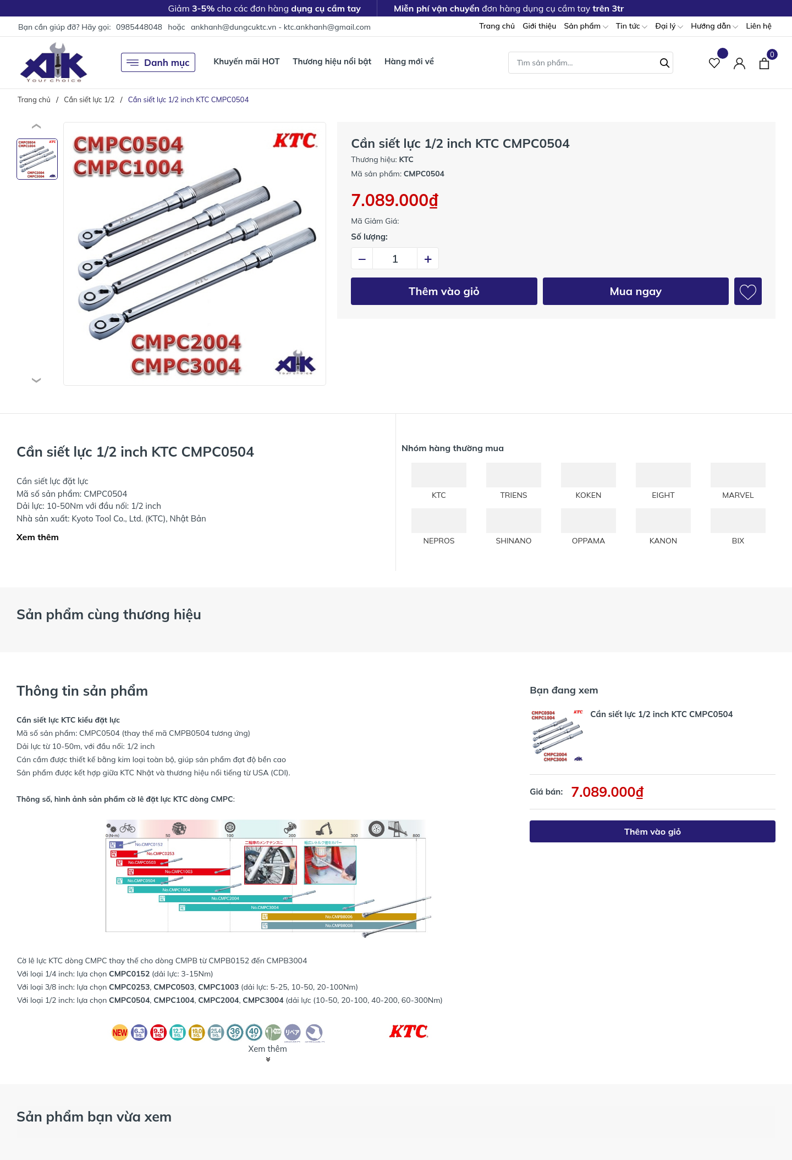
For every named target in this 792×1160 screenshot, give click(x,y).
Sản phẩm (586, 26)
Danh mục (158, 63)
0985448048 (139, 27)
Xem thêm (37, 536)
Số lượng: (369, 236)
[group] (195, 254)
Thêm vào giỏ (444, 291)
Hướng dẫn (714, 26)
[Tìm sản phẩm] (590, 63)
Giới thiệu (539, 26)
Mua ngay (635, 291)
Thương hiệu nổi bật (332, 61)
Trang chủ (497, 26)
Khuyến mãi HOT (246, 61)
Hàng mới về (409, 61)
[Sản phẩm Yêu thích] (715, 62)
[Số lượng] (395, 258)
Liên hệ (759, 26)
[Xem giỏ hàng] (764, 62)
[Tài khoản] (739, 62)
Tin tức (632, 26)
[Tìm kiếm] (664, 61)
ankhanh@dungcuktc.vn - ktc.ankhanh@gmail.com (281, 27)
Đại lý (669, 26)
